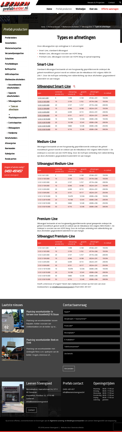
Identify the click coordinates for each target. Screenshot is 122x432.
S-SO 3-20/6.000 (43, 112)
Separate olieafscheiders (13, 94)
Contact (111, 2)
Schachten (9, 59)
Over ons (93, 9)
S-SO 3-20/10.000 (44, 122)
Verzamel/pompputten (14, 53)
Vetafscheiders (11, 138)
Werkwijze (81, 9)
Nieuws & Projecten (95, 2)
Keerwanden (10, 148)
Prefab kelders (11, 38)
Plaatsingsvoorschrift (18, 117)
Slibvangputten (87, 27)
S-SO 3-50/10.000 (44, 129)
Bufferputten (10, 69)
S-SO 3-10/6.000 (43, 108)
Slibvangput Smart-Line (54, 86)
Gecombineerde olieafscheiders (14, 86)
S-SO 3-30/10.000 (44, 126)
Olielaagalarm (14, 128)
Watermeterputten (13, 48)
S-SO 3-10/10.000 (44, 119)
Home (49, 9)
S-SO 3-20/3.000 (43, 105)
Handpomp (12, 133)
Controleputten (14, 123)
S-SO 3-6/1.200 (43, 98)
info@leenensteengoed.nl (63, 287)
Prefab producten (64, 9)
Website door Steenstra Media (72, 427)
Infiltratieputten (12, 74)
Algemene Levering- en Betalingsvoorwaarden (67, 421)
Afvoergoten (10, 143)
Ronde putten (10, 159)
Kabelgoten (10, 154)
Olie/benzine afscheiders (71, 27)
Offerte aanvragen (109, 9)
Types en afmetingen (13, 108)
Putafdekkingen (11, 64)
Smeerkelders (10, 43)
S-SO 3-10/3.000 (43, 101)
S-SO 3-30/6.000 (43, 115)
